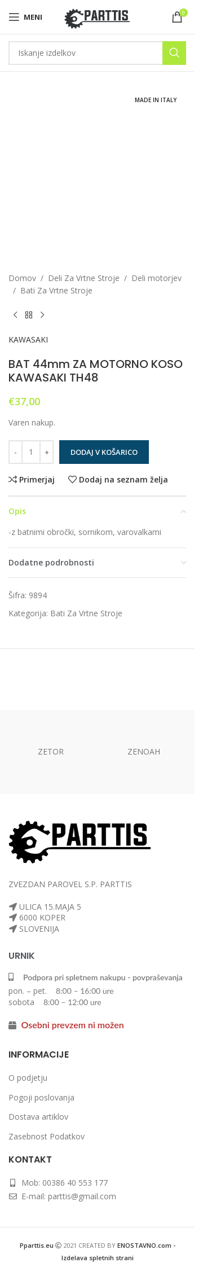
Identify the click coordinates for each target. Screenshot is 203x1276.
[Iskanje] (97, 53)
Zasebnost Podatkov (46, 1136)
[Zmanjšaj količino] (15, 452)
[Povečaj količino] (46, 452)
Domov (22, 278)
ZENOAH (143, 751)
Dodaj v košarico (104, 452)
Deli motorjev (156, 278)
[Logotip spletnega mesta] (97, 16)
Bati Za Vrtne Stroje (56, 290)
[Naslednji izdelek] (42, 315)
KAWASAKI (28, 339)
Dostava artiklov (38, 1116)
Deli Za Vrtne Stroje (84, 278)
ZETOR (51, 751)
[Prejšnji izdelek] (15, 315)
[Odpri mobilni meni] (25, 17)
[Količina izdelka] (31, 452)
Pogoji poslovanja (41, 1097)
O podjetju (27, 1077)
